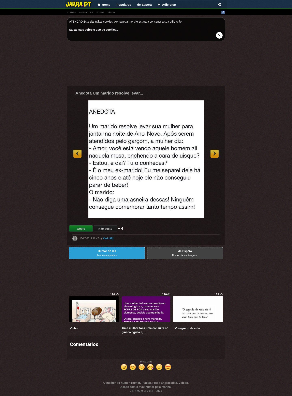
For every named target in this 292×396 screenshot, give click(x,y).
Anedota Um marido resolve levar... (109, 93)
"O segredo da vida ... (188, 328)
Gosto (81, 228)
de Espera (144, 4)
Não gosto (105, 228)
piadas (71, 12)
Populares (123, 4)
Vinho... (75, 328)
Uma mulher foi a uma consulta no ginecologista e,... (145, 330)
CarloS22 (108, 238)
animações (86, 12)
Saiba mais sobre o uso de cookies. (93, 29)
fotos (100, 12)
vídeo (111, 12)
